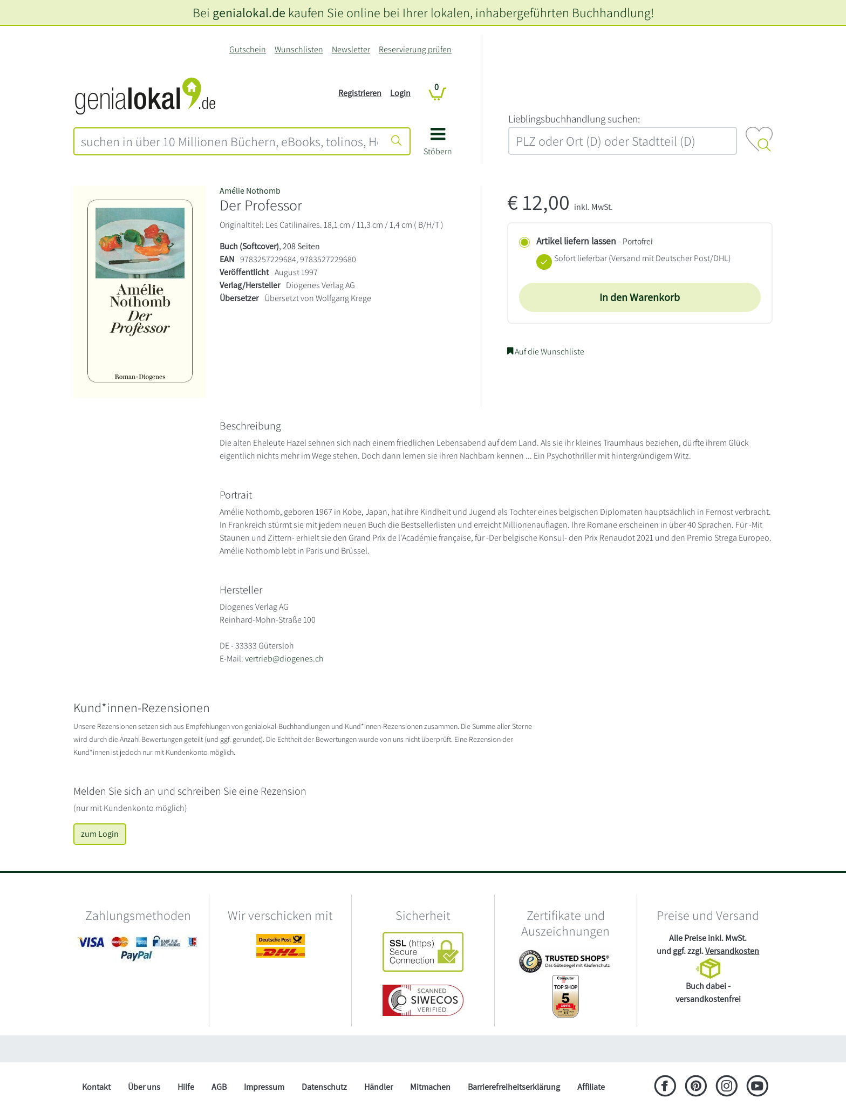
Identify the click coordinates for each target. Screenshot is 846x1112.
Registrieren (359, 93)
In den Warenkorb (639, 297)
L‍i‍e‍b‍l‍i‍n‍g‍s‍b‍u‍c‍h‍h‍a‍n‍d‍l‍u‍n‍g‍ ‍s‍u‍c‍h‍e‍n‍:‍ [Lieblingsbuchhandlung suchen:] (574, 119)
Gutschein (247, 49)
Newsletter (351, 49)
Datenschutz (324, 1087)
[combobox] (229, 141)
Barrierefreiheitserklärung (514, 1087)
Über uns (144, 1087)
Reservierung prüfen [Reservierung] (415, 49)
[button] (438, 145)
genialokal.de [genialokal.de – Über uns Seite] (249, 12)
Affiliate (591, 1087)
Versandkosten (732, 951)
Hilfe (186, 1087)
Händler (378, 1087)
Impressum (264, 1087)
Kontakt (96, 1087)
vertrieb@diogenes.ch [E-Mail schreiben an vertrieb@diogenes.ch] (284, 658)
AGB (219, 1087)
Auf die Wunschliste (545, 351)
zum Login (100, 834)
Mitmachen (430, 1087)
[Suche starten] (397, 141)
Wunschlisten (299, 49)
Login (400, 93)
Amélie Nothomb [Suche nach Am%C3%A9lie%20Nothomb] (250, 190)
